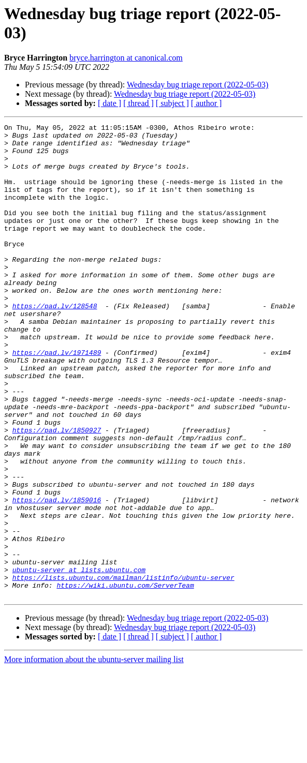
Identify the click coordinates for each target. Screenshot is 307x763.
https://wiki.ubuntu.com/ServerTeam (125, 678)
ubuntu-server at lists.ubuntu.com (78, 659)
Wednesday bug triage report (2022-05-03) (197, 84)
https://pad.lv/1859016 (56, 575)
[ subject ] (172, 103)
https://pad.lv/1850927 (56, 492)
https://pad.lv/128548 (54, 343)
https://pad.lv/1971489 (56, 398)
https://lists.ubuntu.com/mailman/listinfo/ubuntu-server (123, 669)
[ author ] (206, 103)
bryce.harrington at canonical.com (126, 57)
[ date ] (109, 103)
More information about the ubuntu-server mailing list (94, 754)
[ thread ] (138, 103)
